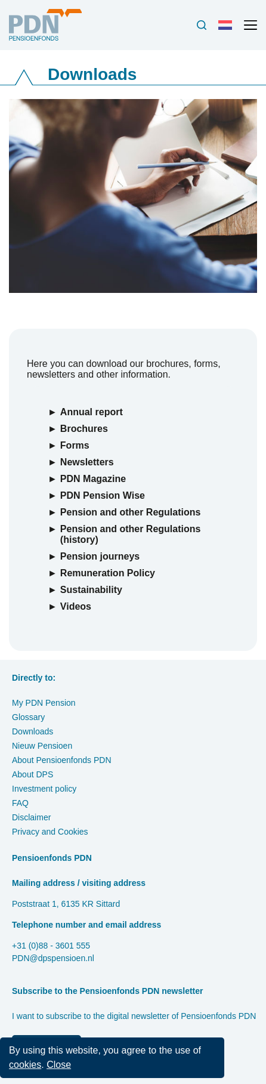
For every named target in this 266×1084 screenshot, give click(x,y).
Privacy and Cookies (50, 831)
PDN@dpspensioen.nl (53, 958)
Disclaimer (31, 817)
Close (59, 1065)
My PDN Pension (44, 703)
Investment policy (44, 788)
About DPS (32, 774)
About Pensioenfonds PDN (62, 760)
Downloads (32, 731)
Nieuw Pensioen (42, 746)
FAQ (20, 803)
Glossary (28, 717)
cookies (25, 1065)
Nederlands (227, 29)
